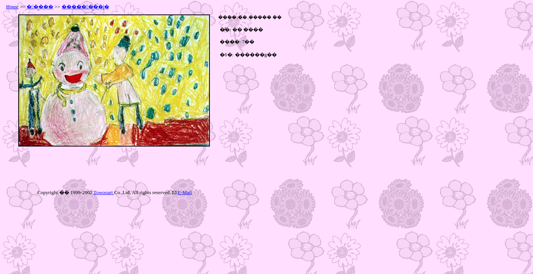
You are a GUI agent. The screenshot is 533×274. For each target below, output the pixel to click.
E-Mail (185, 192)
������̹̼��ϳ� (85, 7)
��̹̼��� (40, 7)
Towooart (104, 192)
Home (12, 7)
